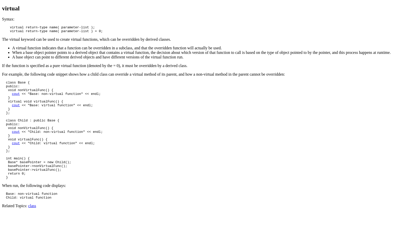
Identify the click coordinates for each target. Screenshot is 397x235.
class (32, 228)
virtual (10, 8)
